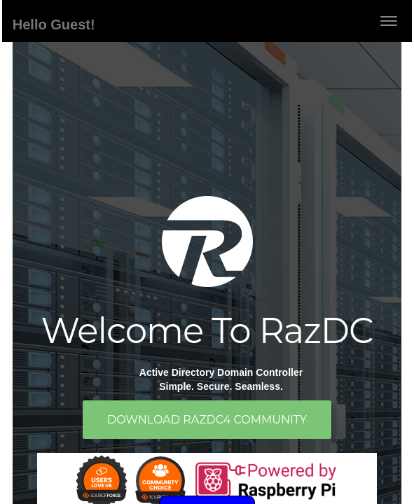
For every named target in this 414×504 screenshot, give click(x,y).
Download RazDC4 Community (207, 419)
